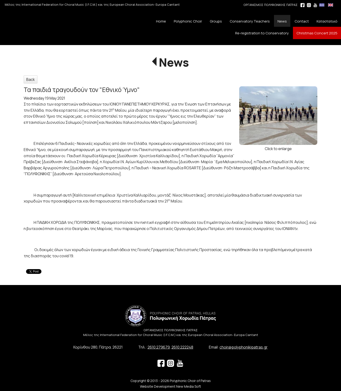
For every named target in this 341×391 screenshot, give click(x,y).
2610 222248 (182, 347)
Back (30, 79)
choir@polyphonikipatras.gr (244, 347)
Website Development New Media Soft (170, 386)
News (174, 62)
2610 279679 (159, 347)
